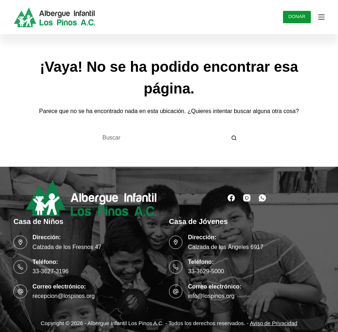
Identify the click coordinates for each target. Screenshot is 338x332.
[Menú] (321, 17)
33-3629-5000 (206, 271)
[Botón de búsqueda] (234, 137)
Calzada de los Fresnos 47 (67, 247)
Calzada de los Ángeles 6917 (225, 247)
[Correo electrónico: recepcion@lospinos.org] (20, 291)
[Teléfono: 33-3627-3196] (20, 267)
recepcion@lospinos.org (64, 296)
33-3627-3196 (51, 271)
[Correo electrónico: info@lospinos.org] (176, 291)
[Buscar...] (162, 137)
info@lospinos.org (211, 296)
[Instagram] (246, 198)
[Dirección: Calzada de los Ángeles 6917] (176, 242)
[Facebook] (231, 198)
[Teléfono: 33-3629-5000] (176, 267)
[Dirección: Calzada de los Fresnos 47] (20, 242)
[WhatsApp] (262, 198)
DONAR (296, 16)
